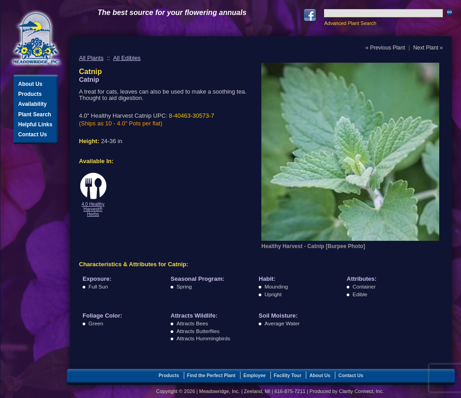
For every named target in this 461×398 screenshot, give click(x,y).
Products (30, 94)
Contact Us (32, 134)
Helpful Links (35, 124)
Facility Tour (287, 375)
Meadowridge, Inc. (36, 38)
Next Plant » (428, 48)
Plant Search (34, 114)
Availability (32, 104)
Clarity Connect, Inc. (361, 391)
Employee (255, 375)
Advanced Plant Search (350, 23)
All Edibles (127, 58)
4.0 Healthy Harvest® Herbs (93, 209)
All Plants (91, 58)
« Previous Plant (385, 48)
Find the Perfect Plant (211, 375)
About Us (30, 84)
